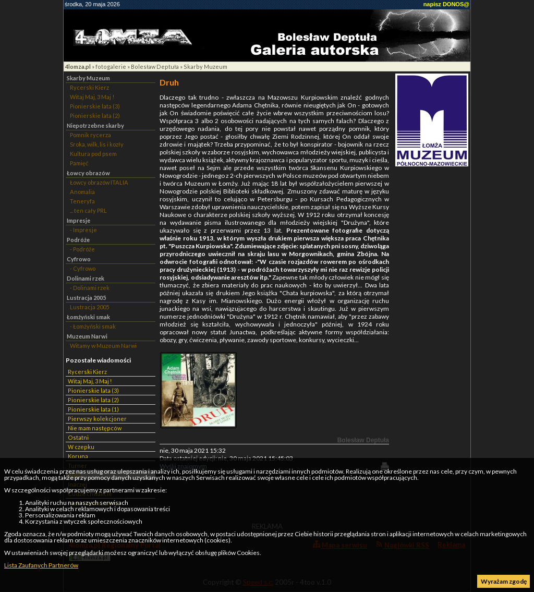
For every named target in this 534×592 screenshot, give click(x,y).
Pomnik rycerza (90, 134)
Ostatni (78, 437)
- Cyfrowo (82, 268)
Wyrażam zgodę (504, 581)
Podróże (78, 239)
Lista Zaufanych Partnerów (41, 565)
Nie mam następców (95, 428)
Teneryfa (82, 201)
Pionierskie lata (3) (95, 106)
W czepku (81, 446)
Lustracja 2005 (86, 297)
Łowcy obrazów (88, 173)
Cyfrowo (79, 259)
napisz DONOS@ (446, 4)
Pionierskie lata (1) (93, 409)
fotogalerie (110, 66)
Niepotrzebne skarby (95, 125)
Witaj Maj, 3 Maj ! (92, 96)
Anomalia (82, 191)
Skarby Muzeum (205, 66)
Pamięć (79, 163)
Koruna (78, 456)
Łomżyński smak (88, 316)
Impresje (78, 220)
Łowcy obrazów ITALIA (99, 182)
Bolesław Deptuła (155, 66)
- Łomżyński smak (93, 326)
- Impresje (83, 229)
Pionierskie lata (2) (95, 115)
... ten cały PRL (88, 210)
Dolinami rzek (85, 278)
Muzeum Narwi (87, 336)
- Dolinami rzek (90, 287)
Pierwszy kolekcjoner (97, 418)
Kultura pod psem (93, 153)
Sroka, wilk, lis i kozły (97, 144)
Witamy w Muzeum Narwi (103, 345)
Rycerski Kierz (89, 87)
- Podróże (82, 249)
